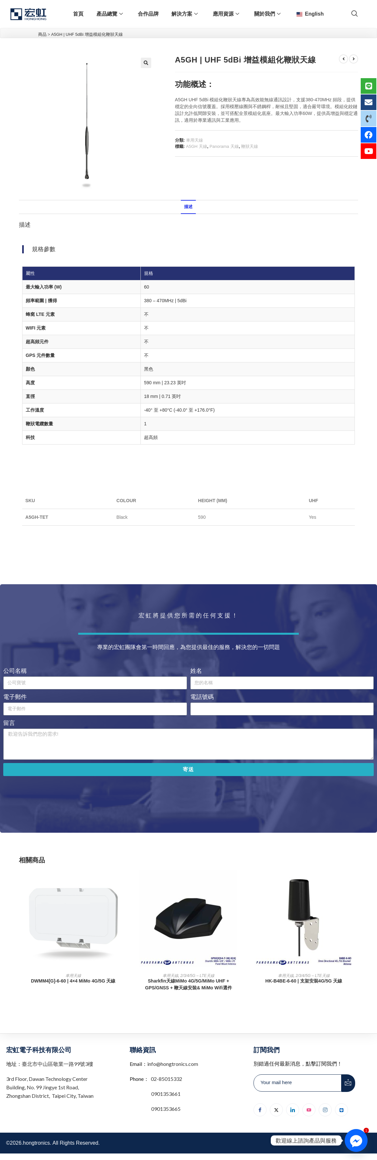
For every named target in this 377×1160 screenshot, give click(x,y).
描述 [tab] (188, 207)
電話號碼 (202, 697)
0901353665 (165, 1109)
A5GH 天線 (196, 146)
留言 (9, 723)
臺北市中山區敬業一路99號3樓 (57, 1064)
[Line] (341, 1109)
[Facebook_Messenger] (356, 1140)
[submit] (348, 1083)
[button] (146, 63)
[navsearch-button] (354, 14)
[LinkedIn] (292, 1109)
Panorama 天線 (224, 146)
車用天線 (194, 140)
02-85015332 (166, 1079)
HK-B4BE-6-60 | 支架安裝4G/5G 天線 (303, 980)
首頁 (78, 14)
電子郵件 (15, 697)
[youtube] (308, 1109)
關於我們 (267, 14)
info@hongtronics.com (172, 1064)
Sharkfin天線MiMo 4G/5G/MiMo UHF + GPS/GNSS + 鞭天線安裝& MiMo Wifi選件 (188, 984)
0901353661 (166, 1094)
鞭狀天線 (249, 146)
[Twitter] (276, 1109)
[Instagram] (325, 1109)
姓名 (196, 671)
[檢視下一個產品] (353, 59)
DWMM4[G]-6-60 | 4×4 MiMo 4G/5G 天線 (73, 980)
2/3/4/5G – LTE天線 (198, 975)
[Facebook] (260, 1109)
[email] (297, 1083)
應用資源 (226, 14)
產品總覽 (109, 14)
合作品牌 (148, 14)
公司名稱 (15, 671)
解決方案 (184, 14)
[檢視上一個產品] (343, 59)
